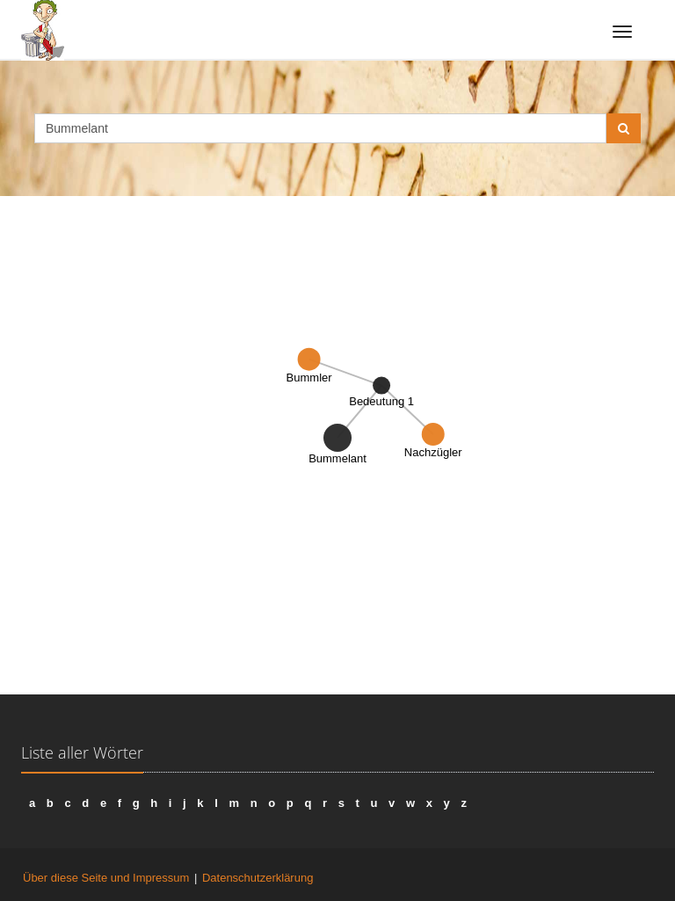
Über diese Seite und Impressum (106, 877)
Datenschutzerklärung (257, 877)
